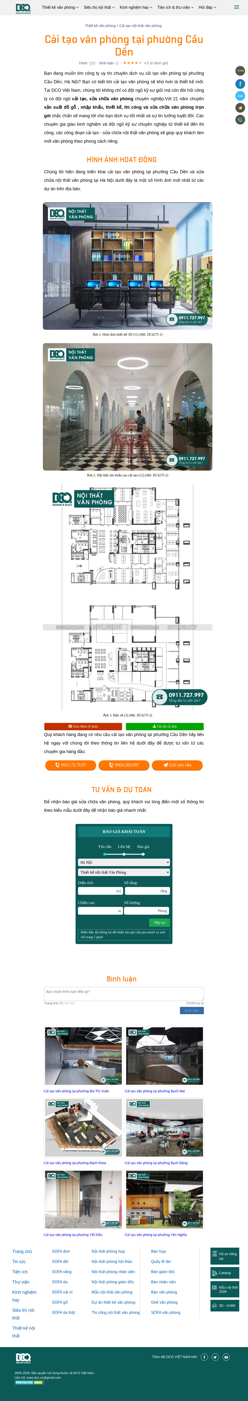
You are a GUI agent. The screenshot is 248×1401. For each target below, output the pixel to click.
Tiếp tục (160, 922)
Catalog (225, 1273)
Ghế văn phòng (164, 1302)
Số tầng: (147, 888)
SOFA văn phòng (165, 1312)
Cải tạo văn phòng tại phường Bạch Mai (155, 1091)
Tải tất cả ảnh (165, 726)
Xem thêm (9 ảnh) (83, 726)
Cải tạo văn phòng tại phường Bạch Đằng (156, 1163)
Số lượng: (146, 908)
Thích (83, 63)
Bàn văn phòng (164, 1292)
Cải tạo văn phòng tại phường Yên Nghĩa (156, 1235)
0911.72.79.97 (70, 765)
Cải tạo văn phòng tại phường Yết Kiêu (73, 1235)
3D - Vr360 (227, 1306)
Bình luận (106, 63)
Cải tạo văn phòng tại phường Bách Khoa (75, 1163)
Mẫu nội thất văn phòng (112, 1292)
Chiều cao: (100, 908)
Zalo (240, 96)
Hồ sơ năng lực (228, 1256)
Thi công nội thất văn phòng (116, 1312)
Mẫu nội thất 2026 (228, 1289)
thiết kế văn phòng (119, 1302)
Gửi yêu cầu (177, 765)
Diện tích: (100, 888)
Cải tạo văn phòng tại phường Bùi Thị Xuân (76, 1091)
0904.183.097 (124, 765)
